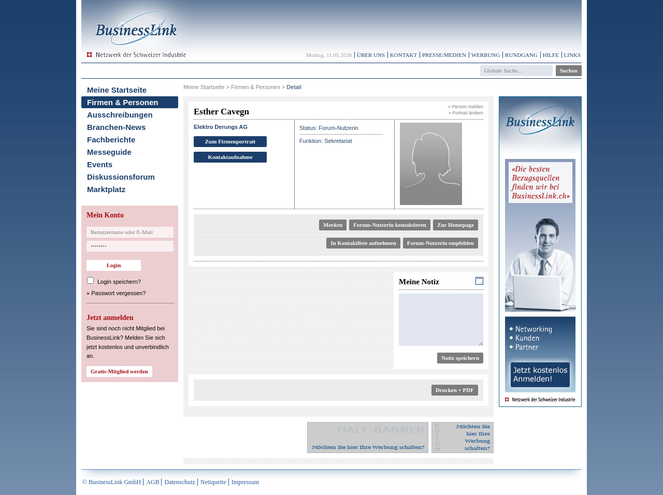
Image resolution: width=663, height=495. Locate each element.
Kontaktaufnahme (230, 157)
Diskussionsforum (121, 176)
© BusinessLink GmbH (111, 482)
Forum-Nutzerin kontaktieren (389, 225)
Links (572, 55)
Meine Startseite (117, 89)
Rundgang (521, 55)
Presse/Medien (444, 55)
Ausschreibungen (120, 114)
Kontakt (403, 55)
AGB (152, 482)
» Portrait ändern (466, 112)
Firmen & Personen (122, 102)
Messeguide (109, 152)
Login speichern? (119, 282)
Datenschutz (179, 482)
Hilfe (551, 55)
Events (99, 164)
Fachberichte (111, 139)
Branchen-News (116, 127)
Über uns (371, 55)
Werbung (485, 55)
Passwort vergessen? (118, 293)
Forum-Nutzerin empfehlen (440, 243)
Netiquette (213, 482)
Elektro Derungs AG (221, 127)
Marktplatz (106, 189)
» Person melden (465, 106)
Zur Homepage (455, 225)
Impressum (245, 482)
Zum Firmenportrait (230, 141)
